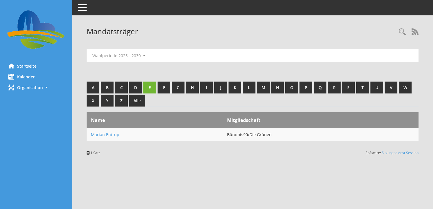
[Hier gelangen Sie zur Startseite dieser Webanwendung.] (36, 29)
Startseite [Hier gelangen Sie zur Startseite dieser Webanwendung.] (23, 66)
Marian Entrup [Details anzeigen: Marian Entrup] (105, 134)
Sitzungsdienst (400, 152)
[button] (36, 87)
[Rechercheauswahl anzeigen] (402, 32)
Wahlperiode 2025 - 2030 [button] (119, 55)
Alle (137, 100)
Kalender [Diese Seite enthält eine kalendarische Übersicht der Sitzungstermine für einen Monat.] (22, 77)
